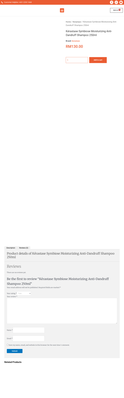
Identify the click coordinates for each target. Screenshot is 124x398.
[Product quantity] (78, 60)
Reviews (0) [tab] (25, 76)
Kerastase (77, 22)
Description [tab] (11, 76)
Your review (12, 126)
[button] (62, 10)
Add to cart (100, 60)
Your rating (12, 122)
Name (10, 161)
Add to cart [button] (24, 244)
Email (10, 170)
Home (68, 22)
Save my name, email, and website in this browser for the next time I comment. (39, 177)
